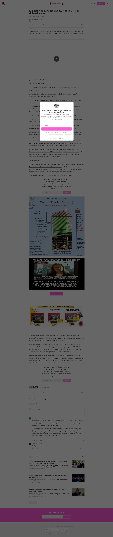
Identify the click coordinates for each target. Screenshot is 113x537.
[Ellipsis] (84, 418)
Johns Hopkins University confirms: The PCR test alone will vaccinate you (48, 476)
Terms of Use (64, 132)
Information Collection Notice (56, 134)
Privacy (57, 526)
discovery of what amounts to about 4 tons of (43, 152)
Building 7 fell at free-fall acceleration (45, 94)
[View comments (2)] (36, 24)
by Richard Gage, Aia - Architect (39, 80)
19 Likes (41, 387)
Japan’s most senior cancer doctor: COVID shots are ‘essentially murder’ (47, 490)
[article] (56, 466)
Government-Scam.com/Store (53, 340)
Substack (49, 533)
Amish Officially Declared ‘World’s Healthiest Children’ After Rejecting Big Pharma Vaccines (48, 462)
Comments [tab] (32, 403)
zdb (33, 443)
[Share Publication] (94, 3)
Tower (41, 87)
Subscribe (100, 3)
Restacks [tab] (38, 403)
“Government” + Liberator (45, 358)
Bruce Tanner (38, 482)
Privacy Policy (68, 134)
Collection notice (68, 526)
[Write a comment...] (58, 411)
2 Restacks (46, 387)
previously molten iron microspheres (68, 152)
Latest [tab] (34, 457)
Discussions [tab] (40, 457)
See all (33, 503)
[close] (71, 104)
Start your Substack (52, 530)
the (35, 87)
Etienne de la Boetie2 (37, 19)
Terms (61, 526)
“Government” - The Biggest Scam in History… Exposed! (53, 338)
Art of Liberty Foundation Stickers (47, 360)
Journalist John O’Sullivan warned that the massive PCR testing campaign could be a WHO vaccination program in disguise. (48, 480)
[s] (56, 59)
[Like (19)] (31, 24)
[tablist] (35, 403)
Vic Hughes (35, 418)
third (37, 87)
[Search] (91, 3)
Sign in (108, 3)
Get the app (64, 530)
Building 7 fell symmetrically (43, 100)
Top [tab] (30, 457)
